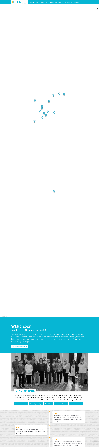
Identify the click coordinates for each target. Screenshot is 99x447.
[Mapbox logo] (3, 316)
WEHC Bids (44, 2)
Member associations (76, 404)
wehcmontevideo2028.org (20, 346)
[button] (53, 95)
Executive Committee (21, 404)
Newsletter (68, 2)
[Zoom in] (97, 6)
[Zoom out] (97, 8)
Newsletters (48, 404)
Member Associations (56, 2)
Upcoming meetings (36, 404)
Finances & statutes (60, 404)
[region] (49, 160)
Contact (77, 2)
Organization (33, 2)
